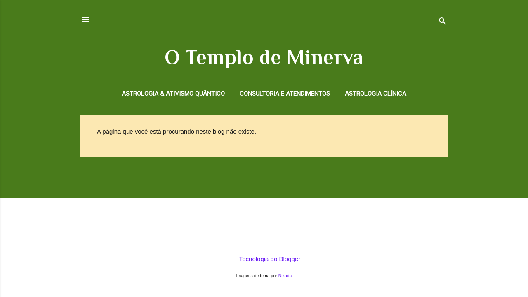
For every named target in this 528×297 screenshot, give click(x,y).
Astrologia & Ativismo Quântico (173, 93)
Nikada (285, 275)
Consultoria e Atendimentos (285, 93)
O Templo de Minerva (264, 56)
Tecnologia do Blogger (264, 258)
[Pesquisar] (443, 22)
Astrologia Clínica (375, 93)
